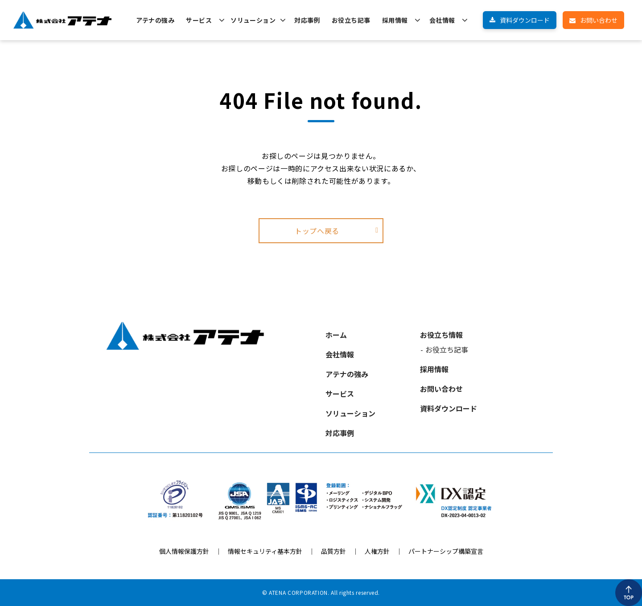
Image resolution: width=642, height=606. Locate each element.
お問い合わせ (598, 20)
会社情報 (442, 20)
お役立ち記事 (351, 20)
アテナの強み (155, 20)
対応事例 (307, 20)
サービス (199, 20)
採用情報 (395, 20)
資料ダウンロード (525, 20)
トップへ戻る (317, 230)
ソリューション (253, 20)
